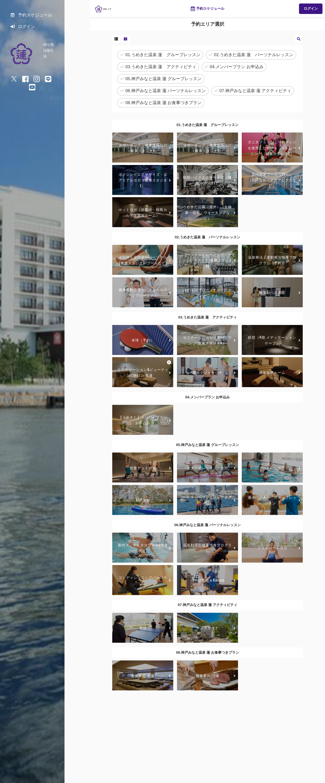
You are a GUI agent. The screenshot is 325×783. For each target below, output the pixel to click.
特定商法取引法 (55, 47)
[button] (116, 39)
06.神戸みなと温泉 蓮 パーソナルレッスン (163, 91)
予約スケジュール (207, 9)
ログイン (311, 8)
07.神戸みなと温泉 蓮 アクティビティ (252, 91)
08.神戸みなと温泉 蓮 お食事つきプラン (161, 103)
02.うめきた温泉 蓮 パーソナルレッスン (250, 55)
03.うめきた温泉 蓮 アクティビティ (158, 67)
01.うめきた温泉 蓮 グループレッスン (160, 55)
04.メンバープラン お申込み (234, 67)
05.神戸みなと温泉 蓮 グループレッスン (161, 79)
